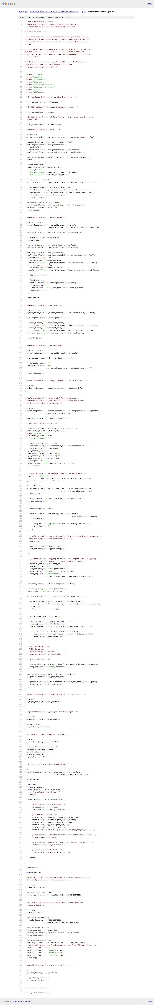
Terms (27, 1001)
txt (144, 1001)
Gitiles (14, 1001)
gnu (21, 11)
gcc (26, 11)
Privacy (21, 1001)
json (150, 1001)
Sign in (149, 4)
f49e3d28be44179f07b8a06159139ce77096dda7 (54, 11)
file (67, 17)
